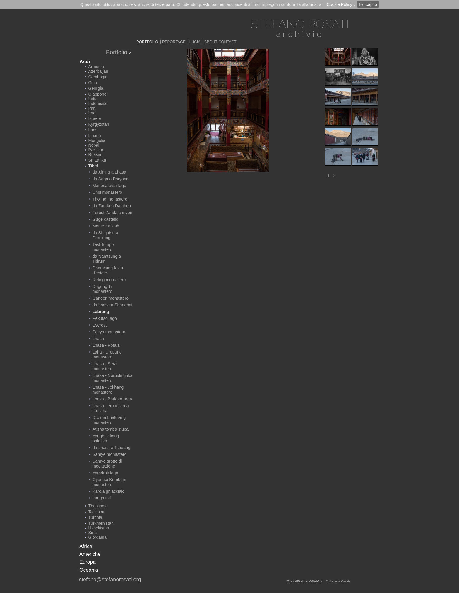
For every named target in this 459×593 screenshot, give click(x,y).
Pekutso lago (105, 318)
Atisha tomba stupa (111, 429)
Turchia (95, 517)
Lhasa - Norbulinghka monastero (113, 378)
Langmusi (102, 498)
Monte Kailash (106, 226)
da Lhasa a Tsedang (111, 447)
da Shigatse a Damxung (105, 235)
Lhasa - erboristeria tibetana (111, 408)
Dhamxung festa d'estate (108, 270)
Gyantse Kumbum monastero (109, 482)
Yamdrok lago (105, 472)
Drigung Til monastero (103, 289)
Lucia (195, 42)
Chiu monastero (107, 192)
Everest (100, 325)
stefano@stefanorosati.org (110, 579)
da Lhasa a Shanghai (112, 305)
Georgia (95, 88)
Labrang (101, 311)
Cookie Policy (339, 4)
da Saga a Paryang (111, 178)
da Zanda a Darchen (112, 205)
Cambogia (97, 76)
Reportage (174, 42)
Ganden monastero (111, 298)
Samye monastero (110, 454)
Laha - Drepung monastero (107, 354)
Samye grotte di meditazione (107, 463)
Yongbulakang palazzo (106, 438)
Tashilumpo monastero (103, 247)
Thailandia (97, 506)
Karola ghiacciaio (109, 491)
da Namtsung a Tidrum (107, 259)
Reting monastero (109, 279)
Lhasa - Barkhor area (112, 399)
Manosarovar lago (109, 185)
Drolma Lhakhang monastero (109, 420)
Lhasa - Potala (106, 345)
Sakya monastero (109, 331)
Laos (92, 130)
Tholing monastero (110, 199)
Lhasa (98, 338)
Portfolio (147, 42)
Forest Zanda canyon (112, 212)
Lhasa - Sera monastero (105, 366)
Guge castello (105, 219)
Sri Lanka (97, 160)
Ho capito (368, 4)
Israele (94, 118)
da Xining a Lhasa (109, 172)
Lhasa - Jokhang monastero (108, 390)
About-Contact (220, 42)
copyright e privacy (304, 581)
